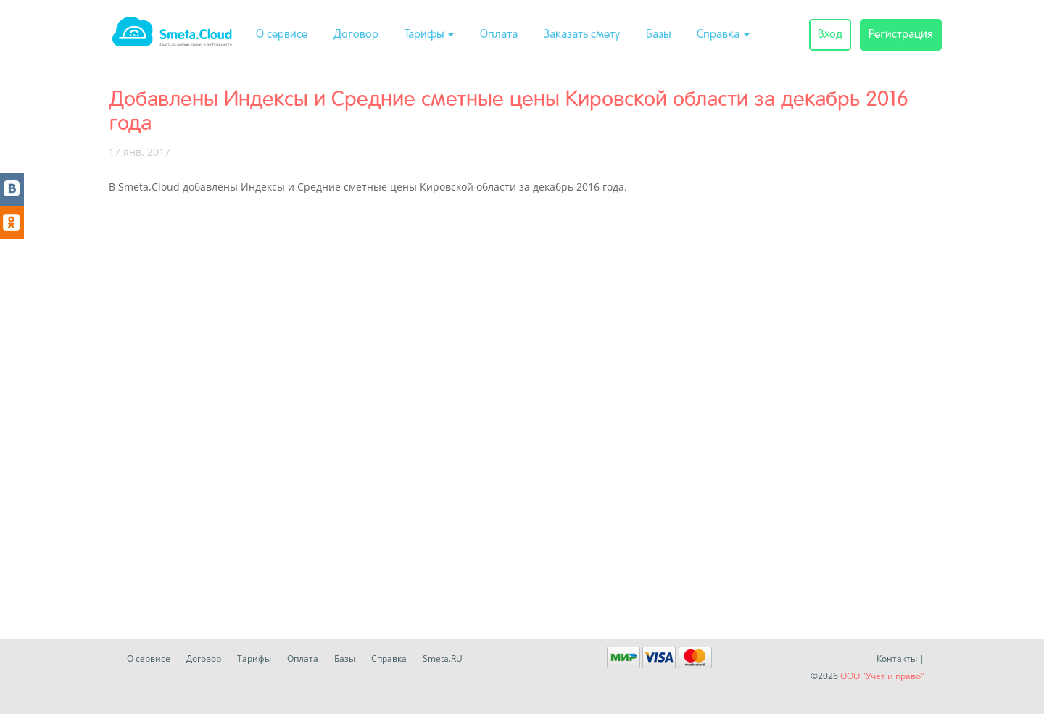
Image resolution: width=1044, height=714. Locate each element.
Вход (830, 35)
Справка (723, 35)
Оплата (499, 35)
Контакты (897, 658)
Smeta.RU (443, 658)
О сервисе (281, 35)
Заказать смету (582, 35)
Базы (658, 35)
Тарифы (429, 35)
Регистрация (901, 35)
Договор (356, 35)
